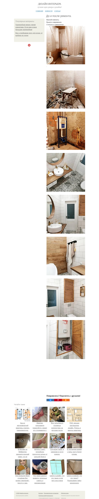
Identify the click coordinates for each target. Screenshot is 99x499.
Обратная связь (65, 493)
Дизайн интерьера (49, 3)
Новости (48, 11)
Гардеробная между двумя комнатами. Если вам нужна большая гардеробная (26, 27)
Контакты (41, 493)
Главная (39, 11)
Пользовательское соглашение (51, 493)
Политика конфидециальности (46, 495)
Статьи (57, 11)
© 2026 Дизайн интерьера (22, 493)
